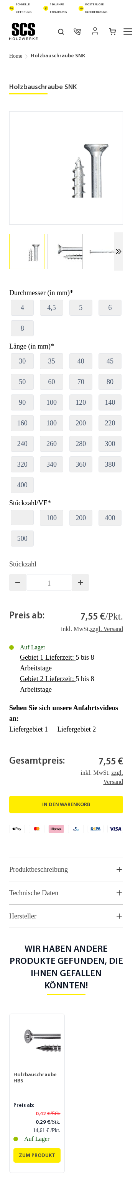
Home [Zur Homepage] (15, 56)
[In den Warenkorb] (66, 804)
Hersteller (66, 916)
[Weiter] (118, 251)
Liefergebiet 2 (76, 729)
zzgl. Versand (106, 629)
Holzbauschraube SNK (58, 56)
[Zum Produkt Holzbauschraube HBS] (37, 1155)
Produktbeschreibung (66, 869)
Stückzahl (22, 564)
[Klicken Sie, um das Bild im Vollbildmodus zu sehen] (66, 168)
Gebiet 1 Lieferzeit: (48, 657)
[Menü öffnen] (128, 31)
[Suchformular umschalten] (61, 32)
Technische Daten (66, 893)
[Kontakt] (77, 31)
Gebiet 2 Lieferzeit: (48, 679)
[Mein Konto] (95, 31)
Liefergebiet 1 (28, 729)
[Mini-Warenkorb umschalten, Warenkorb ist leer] (112, 32)
